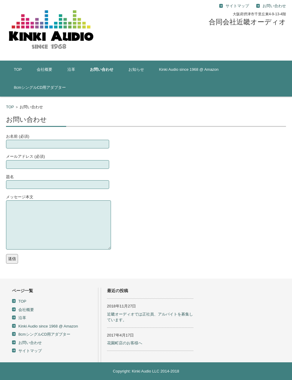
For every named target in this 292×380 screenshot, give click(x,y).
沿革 (71, 69)
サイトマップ (30, 351)
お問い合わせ (101, 69)
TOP (18, 69)
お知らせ (136, 69)
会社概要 (44, 69)
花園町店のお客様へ (124, 343)
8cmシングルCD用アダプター (40, 87)
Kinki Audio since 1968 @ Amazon (189, 69)
